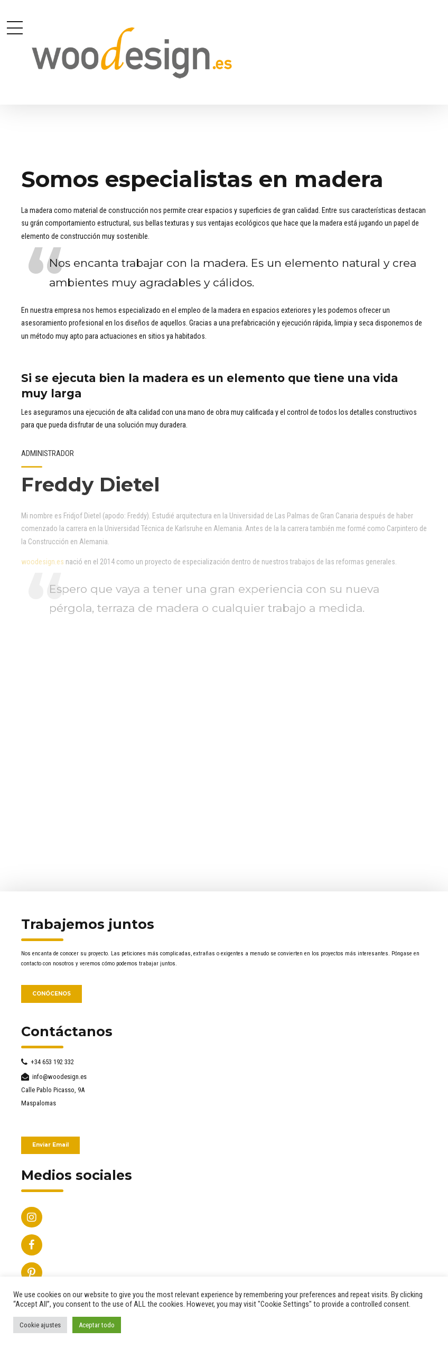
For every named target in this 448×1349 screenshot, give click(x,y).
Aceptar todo (97, 1325)
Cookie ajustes (40, 1325)
